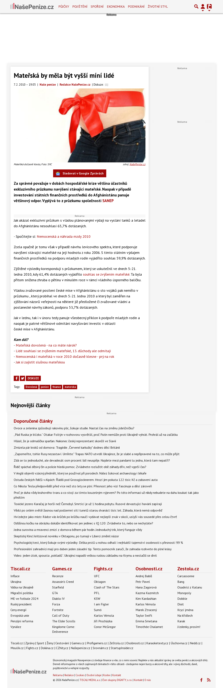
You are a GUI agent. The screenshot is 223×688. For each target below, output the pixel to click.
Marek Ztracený (146, 610)
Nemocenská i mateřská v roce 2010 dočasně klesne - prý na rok (65, 356)
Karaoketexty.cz (157, 643)
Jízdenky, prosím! (188, 627)
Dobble (182, 599)
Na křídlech (185, 615)
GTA (55, 593)
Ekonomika (116, 6)
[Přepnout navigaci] (203, 6)
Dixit (180, 604)
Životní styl (158, 6)
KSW (97, 599)
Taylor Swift (144, 615)
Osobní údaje (93, 675)
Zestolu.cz (188, 569)
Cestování (62, 643)
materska (70, 387)
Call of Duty (60, 615)
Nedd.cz (195, 643)
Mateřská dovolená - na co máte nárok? (46, 345)
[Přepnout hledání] (196, 6)
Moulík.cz (17, 648)
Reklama (58, 675)
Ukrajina (16, 582)
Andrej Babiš (144, 576)
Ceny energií (18, 610)
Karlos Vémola (104, 615)
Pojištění (79, 6)
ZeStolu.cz (116, 643)
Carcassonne (185, 576)
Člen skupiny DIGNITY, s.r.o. (117, 680)
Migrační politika (22, 593)
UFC (97, 576)
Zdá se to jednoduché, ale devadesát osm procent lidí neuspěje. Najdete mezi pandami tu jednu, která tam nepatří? (92, 460)
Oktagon (100, 582)
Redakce (69, 675)
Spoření (97, 6)
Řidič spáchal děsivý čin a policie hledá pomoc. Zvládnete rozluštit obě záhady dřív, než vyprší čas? (80, 467)
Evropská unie (20, 615)
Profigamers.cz (97, 643)
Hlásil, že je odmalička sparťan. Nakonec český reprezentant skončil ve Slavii (65, 441)
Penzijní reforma (22, 621)
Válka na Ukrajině (22, 587)
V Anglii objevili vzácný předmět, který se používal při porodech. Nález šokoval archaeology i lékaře (80, 473)
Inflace (15, 576)
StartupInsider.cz (122, 648)
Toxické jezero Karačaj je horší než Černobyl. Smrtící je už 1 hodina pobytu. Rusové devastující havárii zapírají (88, 504)
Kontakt (116, 675)
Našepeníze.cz (80, 648)
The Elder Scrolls (63, 621)
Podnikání (136, 6)
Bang (180, 582)
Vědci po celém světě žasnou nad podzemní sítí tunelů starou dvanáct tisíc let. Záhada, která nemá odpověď (88, 510)
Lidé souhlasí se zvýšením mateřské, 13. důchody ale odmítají (63, 351)
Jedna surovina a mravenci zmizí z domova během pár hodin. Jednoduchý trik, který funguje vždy (78, 530)
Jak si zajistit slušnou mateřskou (40, 362)
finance (57, 387)
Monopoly (184, 593)
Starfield (58, 587)
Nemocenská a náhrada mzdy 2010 (63, 236)
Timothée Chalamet (149, 627)
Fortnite (57, 610)
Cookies (80, 675)
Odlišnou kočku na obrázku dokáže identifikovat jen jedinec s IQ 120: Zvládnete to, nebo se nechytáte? (83, 523)
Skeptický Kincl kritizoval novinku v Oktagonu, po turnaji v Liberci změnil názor (66, 536)
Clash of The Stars (106, 587)
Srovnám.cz (100, 648)
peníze (45, 387)
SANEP (108, 200)
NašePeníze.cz (137, 164)
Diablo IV (58, 599)
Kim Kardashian (146, 599)
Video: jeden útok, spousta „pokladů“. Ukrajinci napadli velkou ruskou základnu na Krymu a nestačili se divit (85, 555)
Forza (56, 604)
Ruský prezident (21, 604)
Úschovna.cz (179, 643)
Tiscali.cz (20, 569)
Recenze (57, 576)
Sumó (98, 610)
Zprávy (29, 643)
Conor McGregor (105, 627)
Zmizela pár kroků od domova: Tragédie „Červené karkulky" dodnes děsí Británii (67, 447)
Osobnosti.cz (149, 569)
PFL (97, 593)
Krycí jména (185, 610)
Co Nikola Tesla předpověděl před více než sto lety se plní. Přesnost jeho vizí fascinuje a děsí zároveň (83, 486)
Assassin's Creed (63, 582)
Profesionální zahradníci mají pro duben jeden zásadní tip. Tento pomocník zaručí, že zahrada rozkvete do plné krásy (92, 549)
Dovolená (31, 387)
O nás (147, 680)
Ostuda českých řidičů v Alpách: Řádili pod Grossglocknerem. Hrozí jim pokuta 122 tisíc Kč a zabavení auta (86, 480)
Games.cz (62, 569)
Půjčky (63, 6)
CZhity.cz (62, 648)
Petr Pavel (143, 582)
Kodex (107, 675)
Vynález (16, 627)
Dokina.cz (47, 648)
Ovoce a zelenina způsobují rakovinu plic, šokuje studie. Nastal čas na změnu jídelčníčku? (74, 428)
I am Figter (101, 604)
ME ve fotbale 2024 (24, 599)
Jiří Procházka (103, 621)
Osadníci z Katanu (189, 587)
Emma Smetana (146, 621)
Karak (181, 621)
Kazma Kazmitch (147, 593)
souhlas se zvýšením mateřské (106, 274)
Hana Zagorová (146, 587)
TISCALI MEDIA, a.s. (90, 680)
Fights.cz (103, 569)
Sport (40, 643)
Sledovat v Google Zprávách (80, 173)
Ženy (50, 643)
